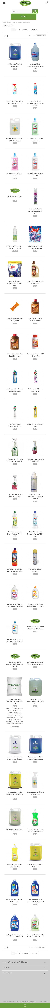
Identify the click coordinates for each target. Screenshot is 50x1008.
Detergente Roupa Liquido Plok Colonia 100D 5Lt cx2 (35, 936)
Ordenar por (32, 36)
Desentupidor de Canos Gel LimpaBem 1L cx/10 (14, 570)
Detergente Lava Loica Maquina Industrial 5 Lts (14, 758)
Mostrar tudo (34, 29)
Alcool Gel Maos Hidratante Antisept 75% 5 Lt (14, 140)
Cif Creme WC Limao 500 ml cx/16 (35, 425)
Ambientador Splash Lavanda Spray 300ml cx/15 (35, 211)
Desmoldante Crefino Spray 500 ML (35, 570)
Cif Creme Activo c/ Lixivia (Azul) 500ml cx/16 (15, 390)
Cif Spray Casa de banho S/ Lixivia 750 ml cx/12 (15, 460)
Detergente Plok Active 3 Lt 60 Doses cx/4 (14, 901)
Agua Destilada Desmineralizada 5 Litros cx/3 (35, 66)
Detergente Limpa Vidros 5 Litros (14, 830)
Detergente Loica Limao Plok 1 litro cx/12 (14, 865)
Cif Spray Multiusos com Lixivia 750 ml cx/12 (14, 495)
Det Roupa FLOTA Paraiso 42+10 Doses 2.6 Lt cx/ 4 (35, 663)
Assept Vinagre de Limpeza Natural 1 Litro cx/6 (14, 247)
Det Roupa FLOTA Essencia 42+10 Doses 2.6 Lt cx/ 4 (14, 664)
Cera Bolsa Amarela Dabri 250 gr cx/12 (15, 320)
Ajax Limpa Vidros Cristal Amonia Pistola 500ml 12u (15, 102)
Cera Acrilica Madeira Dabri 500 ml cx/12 (35, 282)
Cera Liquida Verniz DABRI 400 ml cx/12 (35, 355)
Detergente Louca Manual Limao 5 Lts (35, 865)
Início (4, 22)
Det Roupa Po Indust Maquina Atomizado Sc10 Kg (15, 701)
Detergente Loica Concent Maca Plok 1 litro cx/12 (35, 830)
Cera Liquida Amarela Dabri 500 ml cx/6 (35, 320)
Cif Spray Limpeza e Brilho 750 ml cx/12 (35, 460)
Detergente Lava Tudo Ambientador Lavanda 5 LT (35, 758)
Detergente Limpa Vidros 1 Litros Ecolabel (35, 793)
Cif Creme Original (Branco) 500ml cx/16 (14, 425)
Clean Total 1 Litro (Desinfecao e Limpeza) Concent (35, 497)
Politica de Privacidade (31, 1001)
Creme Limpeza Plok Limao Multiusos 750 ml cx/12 (14, 534)
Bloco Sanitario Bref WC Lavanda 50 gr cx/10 (35, 247)
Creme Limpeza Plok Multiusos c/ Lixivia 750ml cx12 (35, 534)
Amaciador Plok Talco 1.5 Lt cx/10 (35, 175)
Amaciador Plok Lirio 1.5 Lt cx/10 (14, 175)
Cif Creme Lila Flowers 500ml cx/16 (35, 390)
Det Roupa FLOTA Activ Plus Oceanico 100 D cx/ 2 (14, 640)
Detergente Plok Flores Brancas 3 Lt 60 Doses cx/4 (35, 901)
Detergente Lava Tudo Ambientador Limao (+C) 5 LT (14, 794)
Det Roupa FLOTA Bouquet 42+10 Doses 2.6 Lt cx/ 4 (35, 628)
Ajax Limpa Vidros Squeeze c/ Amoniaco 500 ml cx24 (35, 103)
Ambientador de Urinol (15, 196)
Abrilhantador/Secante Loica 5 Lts (15, 65)
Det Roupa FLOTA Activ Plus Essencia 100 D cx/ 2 (15, 605)
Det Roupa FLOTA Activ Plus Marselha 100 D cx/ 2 (35, 605)
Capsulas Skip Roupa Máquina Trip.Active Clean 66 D (15, 283)
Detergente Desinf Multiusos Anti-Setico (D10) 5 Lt (35, 701)
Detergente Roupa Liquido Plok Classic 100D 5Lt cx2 (15, 936)
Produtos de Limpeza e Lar (14, 22)
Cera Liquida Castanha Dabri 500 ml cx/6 (15, 355)
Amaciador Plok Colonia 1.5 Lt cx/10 (35, 140)
